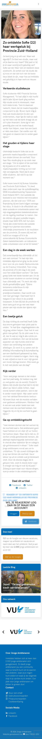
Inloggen (13, 513)
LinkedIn (21, 488)
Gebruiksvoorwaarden (18, 696)
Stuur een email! (16, 693)
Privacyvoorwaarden (17, 699)
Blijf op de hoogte (13, 557)
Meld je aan (27, 513)
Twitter (28, 485)
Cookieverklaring (16, 701)
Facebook (15, 485)
